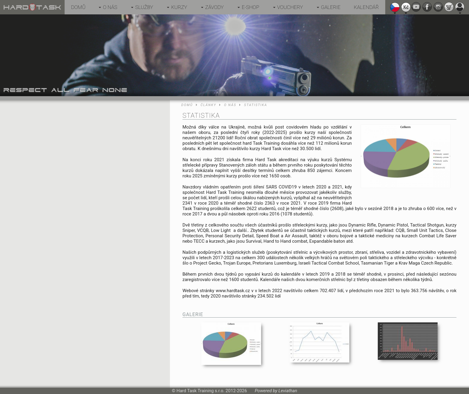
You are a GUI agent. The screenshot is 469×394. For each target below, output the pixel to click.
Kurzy (179, 7)
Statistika (255, 105)
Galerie (331, 7)
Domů (78, 7)
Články (208, 105)
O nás (110, 7)
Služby (144, 7)
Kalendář (366, 7)
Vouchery (290, 7)
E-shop (250, 7)
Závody (214, 7)
